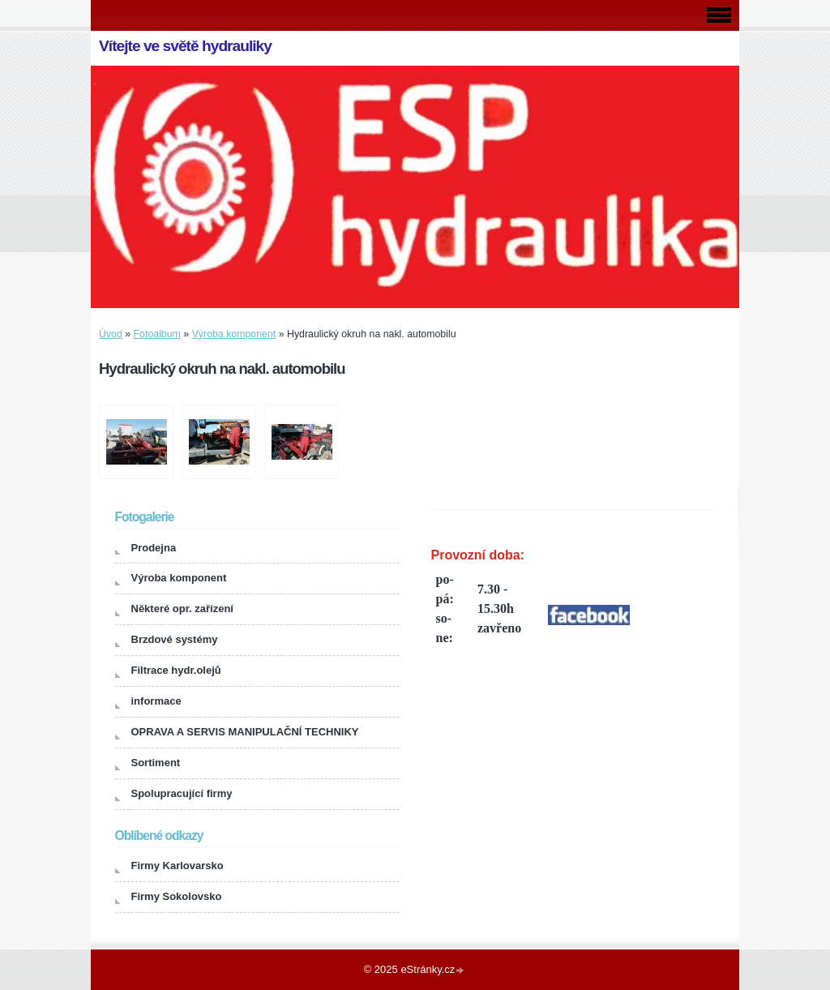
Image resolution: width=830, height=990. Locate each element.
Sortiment (156, 762)
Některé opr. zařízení (182, 608)
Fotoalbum (157, 334)
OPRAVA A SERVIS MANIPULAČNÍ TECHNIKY (245, 732)
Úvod (110, 334)
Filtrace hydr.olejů (176, 670)
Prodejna (154, 548)
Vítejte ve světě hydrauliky (185, 45)
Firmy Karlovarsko (177, 865)
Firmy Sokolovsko (176, 896)
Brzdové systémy (174, 639)
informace (156, 701)
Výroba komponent (234, 334)
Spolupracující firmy (182, 793)
